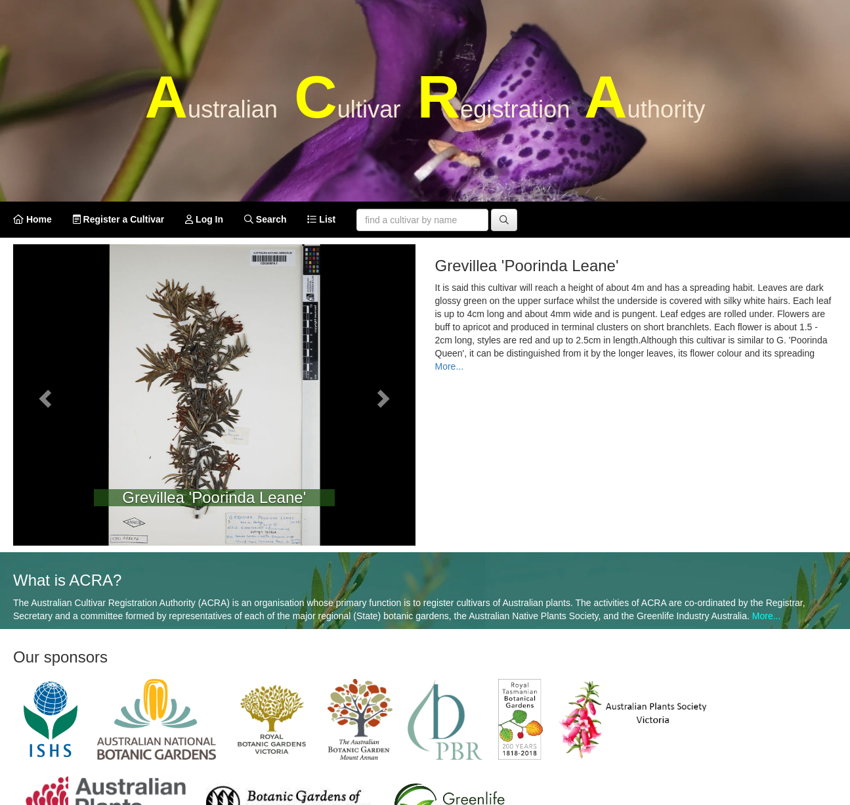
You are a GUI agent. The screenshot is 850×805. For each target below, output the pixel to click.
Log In (204, 219)
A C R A (425, 97)
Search (265, 219)
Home (32, 219)
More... (449, 366)
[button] (43, 395)
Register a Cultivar (119, 219)
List (321, 219)
